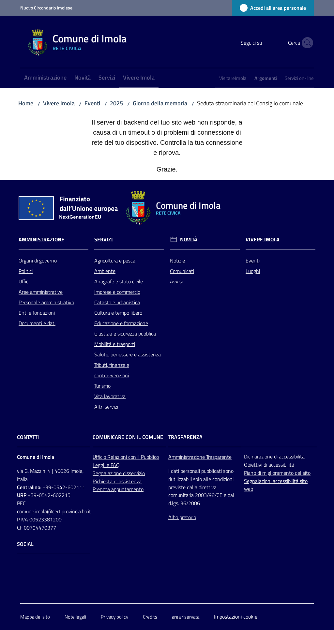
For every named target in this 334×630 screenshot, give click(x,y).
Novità (188, 239)
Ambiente (104, 271)
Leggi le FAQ (106, 465)
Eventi (92, 103)
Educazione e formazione (121, 323)
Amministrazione (41, 239)
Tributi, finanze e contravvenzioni (111, 370)
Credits (150, 617)
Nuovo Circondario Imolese (46, 7)
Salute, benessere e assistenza (127, 354)
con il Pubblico (143, 457)
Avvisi (176, 281)
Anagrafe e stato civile (118, 281)
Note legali (75, 617)
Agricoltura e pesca (114, 260)
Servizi (103, 239)
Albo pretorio (182, 517)
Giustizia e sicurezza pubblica (125, 334)
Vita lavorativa (110, 396)
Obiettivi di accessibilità (269, 465)
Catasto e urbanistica (117, 302)
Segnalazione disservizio (119, 473)
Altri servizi (106, 407)
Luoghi (253, 271)
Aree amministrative (41, 292)
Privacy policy (114, 617)
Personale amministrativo (46, 302)
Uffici (24, 281)
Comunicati (182, 271)
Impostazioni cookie (235, 617)
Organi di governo (38, 260)
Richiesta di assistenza (117, 481)
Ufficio (100, 457)
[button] (306, 43)
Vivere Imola (59, 103)
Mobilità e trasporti (114, 344)
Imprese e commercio (117, 292)
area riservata (185, 617)
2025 (116, 103)
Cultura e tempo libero (118, 313)
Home (25, 103)
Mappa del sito (35, 617)
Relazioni (117, 457)
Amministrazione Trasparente (200, 457)
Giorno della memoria (160, 103)
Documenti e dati (37, 323)
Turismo (102, 386)
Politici (26, 271)
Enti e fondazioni (37, 313)
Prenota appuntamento (118, 489)
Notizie (177, 260)
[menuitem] (45, 78)
